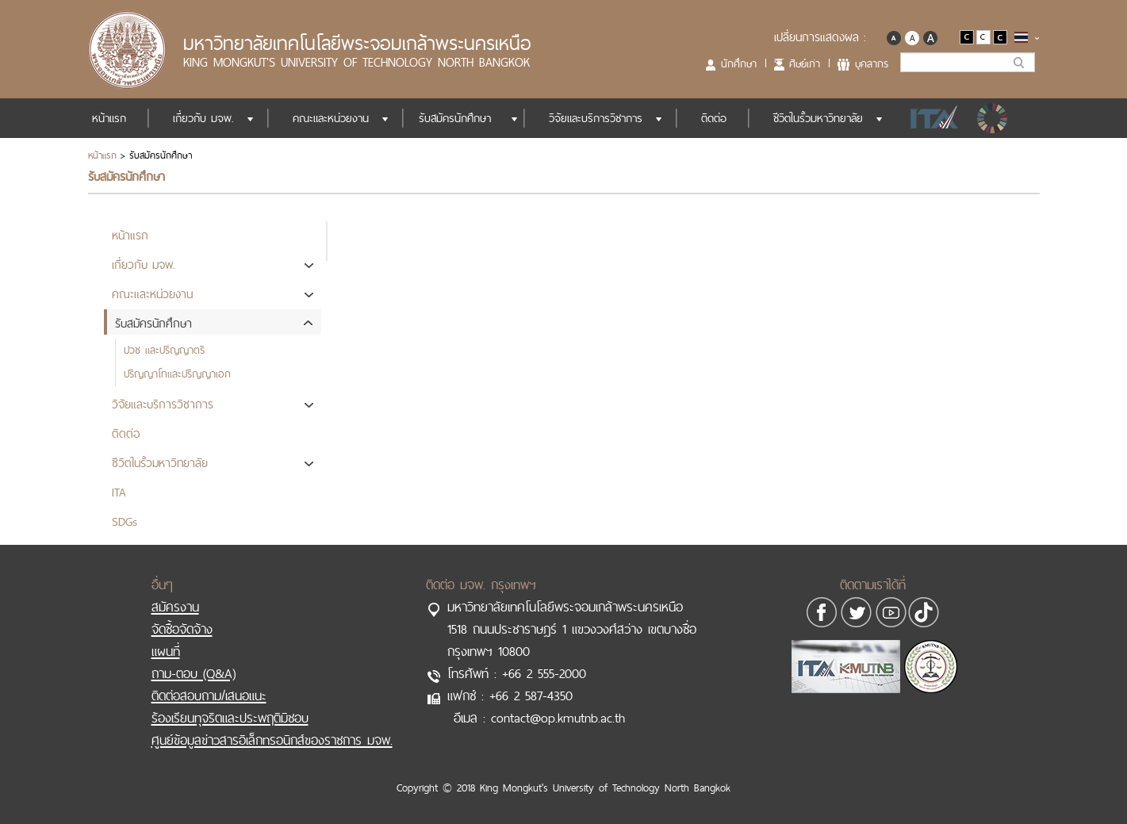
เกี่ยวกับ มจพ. (203, 118)
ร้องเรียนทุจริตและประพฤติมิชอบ (230, 718)
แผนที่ (165, 651)
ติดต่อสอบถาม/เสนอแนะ (208, 695)
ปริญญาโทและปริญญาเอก (177, 373)
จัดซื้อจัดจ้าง (182, 629)
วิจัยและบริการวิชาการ (595, 118)
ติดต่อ (713, 118)
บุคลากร (871, 63)
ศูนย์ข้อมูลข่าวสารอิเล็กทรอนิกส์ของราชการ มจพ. (272, 740)
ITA (930, 118)
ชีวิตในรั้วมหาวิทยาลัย (818, 118)
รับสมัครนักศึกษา (455, 118)
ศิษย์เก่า (804, 63)
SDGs (993, 118)
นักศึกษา (739, 63)
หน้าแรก (109, 118)
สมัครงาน (175, 607)
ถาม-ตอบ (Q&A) (193, 673)
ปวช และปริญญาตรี (164, 349)
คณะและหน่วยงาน (331, 118)
